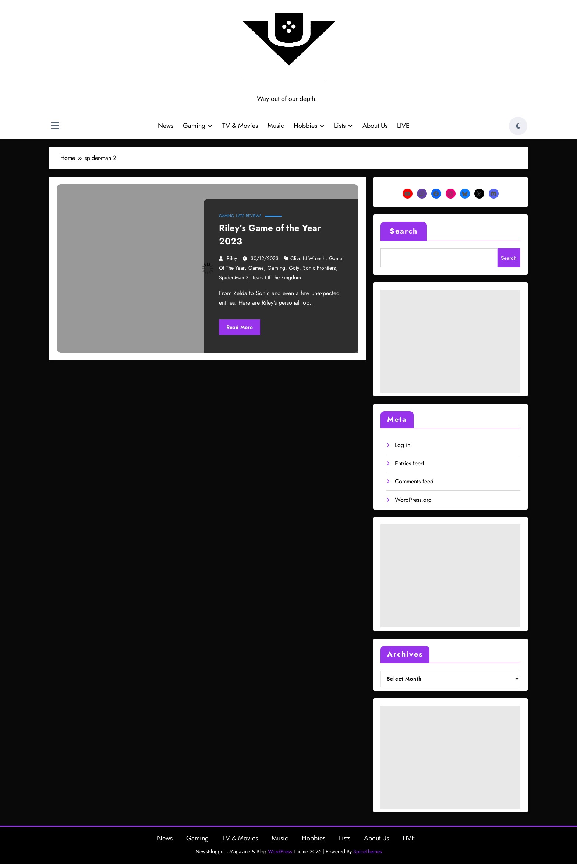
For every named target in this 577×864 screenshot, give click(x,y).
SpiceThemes (367, 851)
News (165, 125)
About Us (374, 125)
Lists (343, 125)
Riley (232, 258)
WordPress (280, 851)
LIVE (403, 125)
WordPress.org (413, 500)
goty (294, 268)
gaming (276, 268)
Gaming (198, 125)
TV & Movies (240, 125)
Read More (239, 327)
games (256, 268)
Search (404, 231)
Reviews (253, 215)
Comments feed (414, 481)
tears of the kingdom (276, 277)
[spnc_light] (518, 126)
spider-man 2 (233, 277)
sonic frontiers (319, 268)
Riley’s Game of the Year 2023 (270, 234)
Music (276, 125)
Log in (402, 445)
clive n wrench (307, 258)
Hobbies (309, 125)
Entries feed (409, 463)
